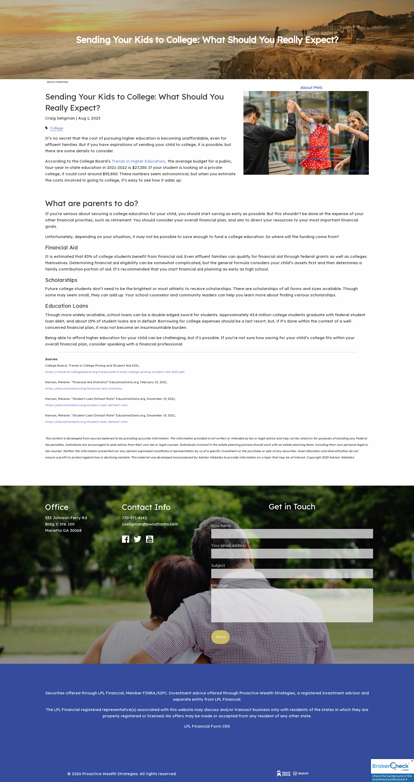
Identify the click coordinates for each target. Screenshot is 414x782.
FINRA (149, 692)
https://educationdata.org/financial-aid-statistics (83, 388)
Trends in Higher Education (138, 161)
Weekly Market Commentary (328, 146)
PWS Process (339, 99)
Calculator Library (318, 158)
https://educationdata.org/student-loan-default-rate (86, 405)
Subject (237, 565)
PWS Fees (338, 111)
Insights (308, 123)
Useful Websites (344, 135)
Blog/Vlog (310, 135)
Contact (330, 170)
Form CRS (220, 726)
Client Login (357, 170)
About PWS (311, 87)
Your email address (247, 545)
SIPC (162, 692)
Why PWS (309, 99)
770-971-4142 (134, 517)
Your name (240, 525)
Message (238, 585)
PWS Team (310, 111)
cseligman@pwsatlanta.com (150, 524)
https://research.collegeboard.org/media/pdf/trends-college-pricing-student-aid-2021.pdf (115, 372)
